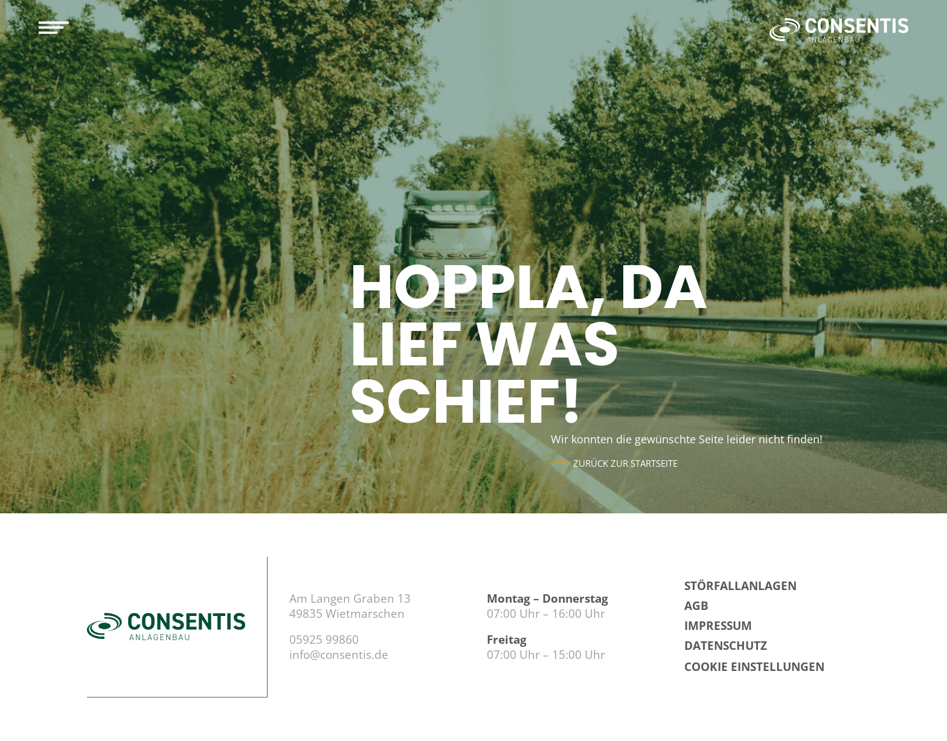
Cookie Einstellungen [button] (754, 666)
